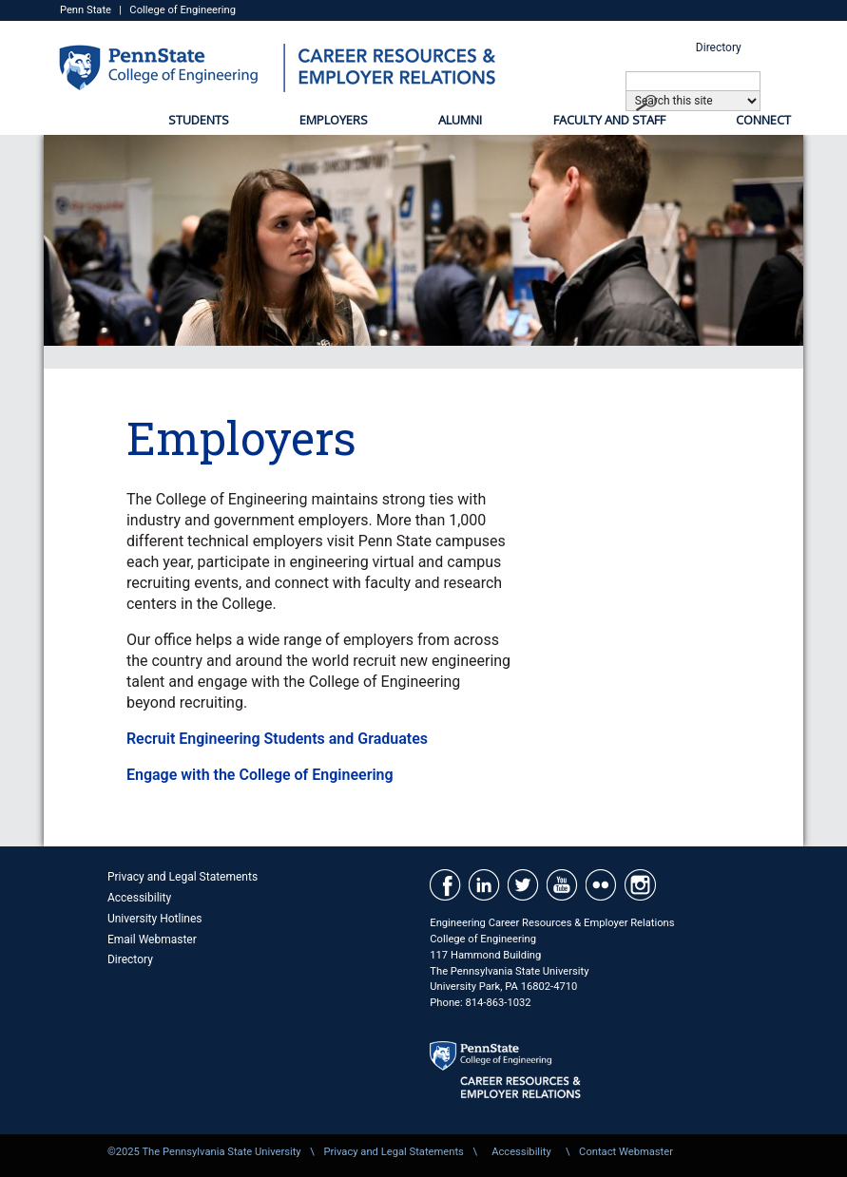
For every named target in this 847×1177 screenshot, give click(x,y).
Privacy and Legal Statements (182, 876)
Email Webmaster (152, 939)
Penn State (85, 10)
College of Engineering (182, 10)
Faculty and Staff (609, 119)
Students (198, 119)
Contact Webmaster (626, 1152)
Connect (763, 119)
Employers (333, 119)
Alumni (460, 119)
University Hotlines (154, 918)
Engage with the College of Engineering (260, 775)
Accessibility (139, 897)
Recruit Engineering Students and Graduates (277, 739)
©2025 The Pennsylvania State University (204, 1152)
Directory (718, 47)
